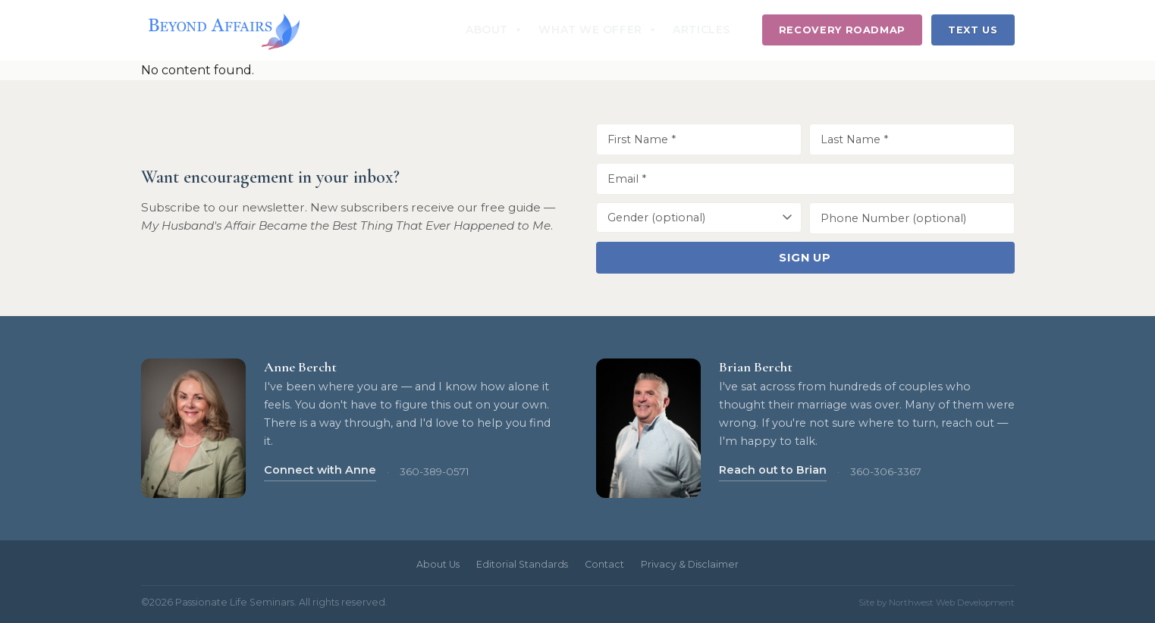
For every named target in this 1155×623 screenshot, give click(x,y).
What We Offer (598, 29)
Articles (701, 29)
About (494, 29)
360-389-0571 (434, 471)
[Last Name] (912, 139)
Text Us (972, 30)
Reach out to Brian (773, 470)
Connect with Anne (320, 470)
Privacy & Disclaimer (690, 564)
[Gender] (699, 217)
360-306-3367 (885, 471)
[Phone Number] (912, 218)
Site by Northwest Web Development (936, 602)
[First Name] (699, 139)
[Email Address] (805, 179)
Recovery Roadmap (842, 30)
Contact (604, 564)
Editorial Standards (522, 564)
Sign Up (805, 258)
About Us (438, 564)
